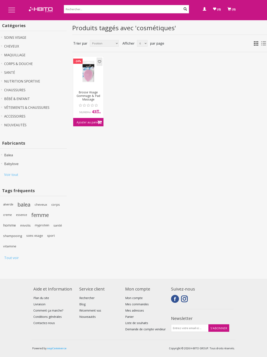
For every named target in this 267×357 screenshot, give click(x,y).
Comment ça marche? (48, 310)
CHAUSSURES (14, 90)
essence (21, 215)
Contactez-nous (44, 323)
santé (57, 225)
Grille (255, 43)
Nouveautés (87, 317)
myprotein (42, 225)
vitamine (9, 246)
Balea (8, 155)
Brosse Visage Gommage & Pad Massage (88, 96)
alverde (8, 204)
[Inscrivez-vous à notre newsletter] (190, 328)
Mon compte (134, 298)
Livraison (39, 304)
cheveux (41, 204)
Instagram (185, 299)
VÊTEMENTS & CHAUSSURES (26, 107)
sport (51, 236)
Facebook (175, 299)
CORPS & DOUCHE (18, 63)
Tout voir (11, 258)
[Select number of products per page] (142, 43)
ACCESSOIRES (14, 116)
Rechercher (86, 298)
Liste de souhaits (136, 323)
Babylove (11, 164)
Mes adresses (134, 310)
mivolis (25, 225)
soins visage (34, 236)
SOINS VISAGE (15, 37)
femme (40, 215)
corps (55, 204)
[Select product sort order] (104, 43)
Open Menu (12, 10)
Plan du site (41, 298)
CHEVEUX (11, 46)
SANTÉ (9, 72)
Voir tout (11, 174)
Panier (129, 317)
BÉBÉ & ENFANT (17, 98)
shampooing (12, 236)
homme (9, 225)
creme (7, 215)
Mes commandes (137, 304)
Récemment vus (90, 310)
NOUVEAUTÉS (15, 125)
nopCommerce (57, 348)
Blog (82, 304)
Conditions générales (47, 317)
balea (24, 204)
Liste (263, 43)
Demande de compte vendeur (145, 329)
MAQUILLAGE (14, 55)
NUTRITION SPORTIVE (22, 81)
